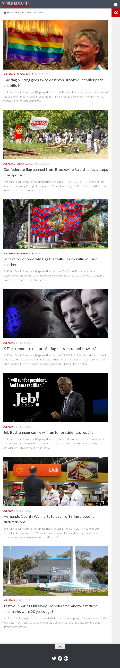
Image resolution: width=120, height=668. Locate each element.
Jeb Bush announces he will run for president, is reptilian (49, 432)
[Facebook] (60, 658)
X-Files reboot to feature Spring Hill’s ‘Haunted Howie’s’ (49, 348)
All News (9, 74)
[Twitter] (54, 658)
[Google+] (66, 658)
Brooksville (25, 74)
